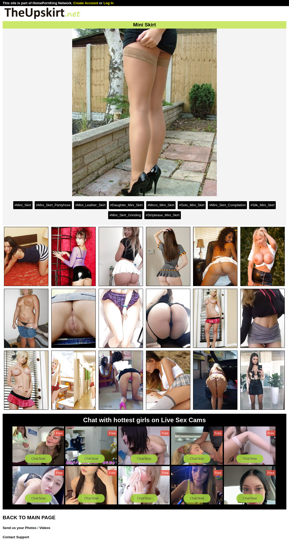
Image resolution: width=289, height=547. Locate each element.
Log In (108, 3)
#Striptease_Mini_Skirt (163, 215)
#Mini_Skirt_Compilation (227, 205)
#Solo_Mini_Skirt (191, 205)
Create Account (85, 3)
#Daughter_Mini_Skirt (126, 205)
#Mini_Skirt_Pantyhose (53, 205)
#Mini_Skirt (23, 205)
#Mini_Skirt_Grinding (125, 215)
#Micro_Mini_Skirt (161, 205)
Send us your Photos (19, 528)
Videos (45, 528)
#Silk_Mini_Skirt (262, 205)
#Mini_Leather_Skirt (90, 205)
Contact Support (16, 537)
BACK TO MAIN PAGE (29, 517)
